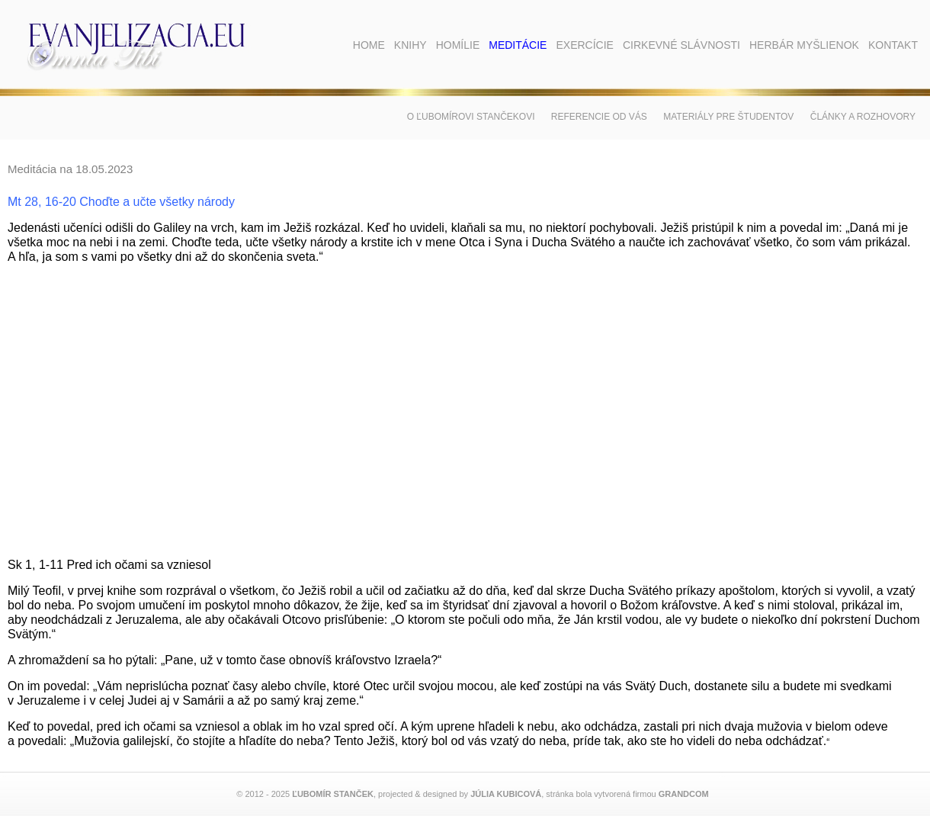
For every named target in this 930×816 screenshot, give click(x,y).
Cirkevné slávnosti (681, 45)
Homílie (458, 45)
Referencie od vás (599, 116)
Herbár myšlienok (804, 45)
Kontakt (893, 45)
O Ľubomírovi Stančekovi (471, 116)
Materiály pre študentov (728, 116)
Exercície (584, 45)
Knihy (410, 45)
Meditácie (518, 45)
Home (369, 45)
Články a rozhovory (863, 116)
